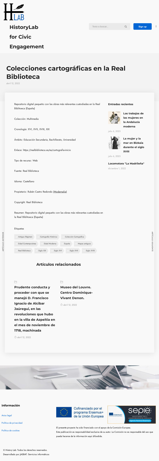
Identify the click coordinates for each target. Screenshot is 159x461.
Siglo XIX (42, 250)
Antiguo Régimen (25, 237)
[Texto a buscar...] (126, 26)
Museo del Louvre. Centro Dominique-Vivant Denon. (76, 292)
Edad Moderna (50, 243)
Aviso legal (7, 415)
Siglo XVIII (90, 250)
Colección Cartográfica (74, 237)
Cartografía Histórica (48, 237)
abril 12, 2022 (22, 337)
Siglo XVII (74, 250)
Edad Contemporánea (27, 243)
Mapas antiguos (84, 243)
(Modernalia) (60, 192)
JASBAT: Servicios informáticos (34, 454)
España (67, 243)
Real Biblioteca (24, 250)
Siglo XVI (58, 250)
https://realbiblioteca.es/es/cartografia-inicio (47, 150)
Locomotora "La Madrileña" (126, 163)
